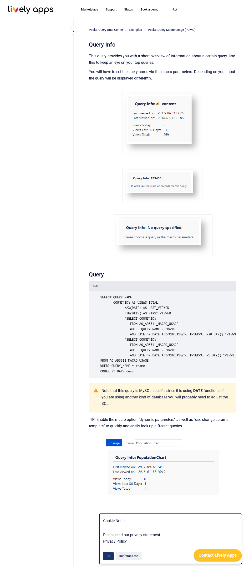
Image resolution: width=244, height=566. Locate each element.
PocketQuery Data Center (106, 30)
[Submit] (175, 9)
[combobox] (203, 9)
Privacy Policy (115, 541)
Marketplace (89, 9)
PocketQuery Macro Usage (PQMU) (171, 30)
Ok (108, 556)
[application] (217, 556)
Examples (135, 30)
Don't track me (128, 556)
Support (111, 9)
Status (128, 9)
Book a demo (149, 9)
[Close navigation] (73, 31)
